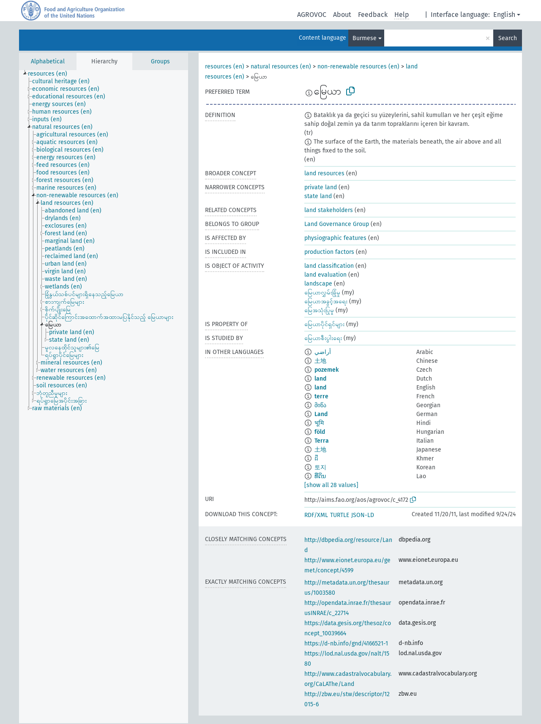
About (342, 15)
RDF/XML (316, 515)
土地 (320, 361)
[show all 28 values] (331, 485)
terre (321, 396)
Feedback (373, 15)
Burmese (364, 38)
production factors (329, 252)
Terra (321, 440)
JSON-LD (362, 515)
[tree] (103, 396)
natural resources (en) (281, 66)
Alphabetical (48, 61)
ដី (316, 458)
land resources (324, 173)
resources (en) (224, 66)
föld (319, 431)
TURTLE (339, 515)
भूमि (319, 423)
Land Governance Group (336, 224)
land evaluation (325, 274)
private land (320, 187)
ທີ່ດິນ (320, 476)
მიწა (320, 405)
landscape (318, 283)
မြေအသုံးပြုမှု (319, 310)
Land (321, 414)
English (504, 15)
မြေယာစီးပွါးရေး (323, 338)
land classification (329, 265)
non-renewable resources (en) (358, 66)
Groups (160, 61)
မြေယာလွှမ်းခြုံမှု (322, 292)
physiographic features (335, 238)
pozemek (326, 369)
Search (507, 38)
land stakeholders (328, 210)
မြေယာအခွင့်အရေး (325, 301)
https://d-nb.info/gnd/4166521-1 (346, 643)
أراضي (322, 352)
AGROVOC (311, 15)
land (320, 378)
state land (318, 196)
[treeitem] (51, 74)
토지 (320, 467)
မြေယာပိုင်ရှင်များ (324, 324)
